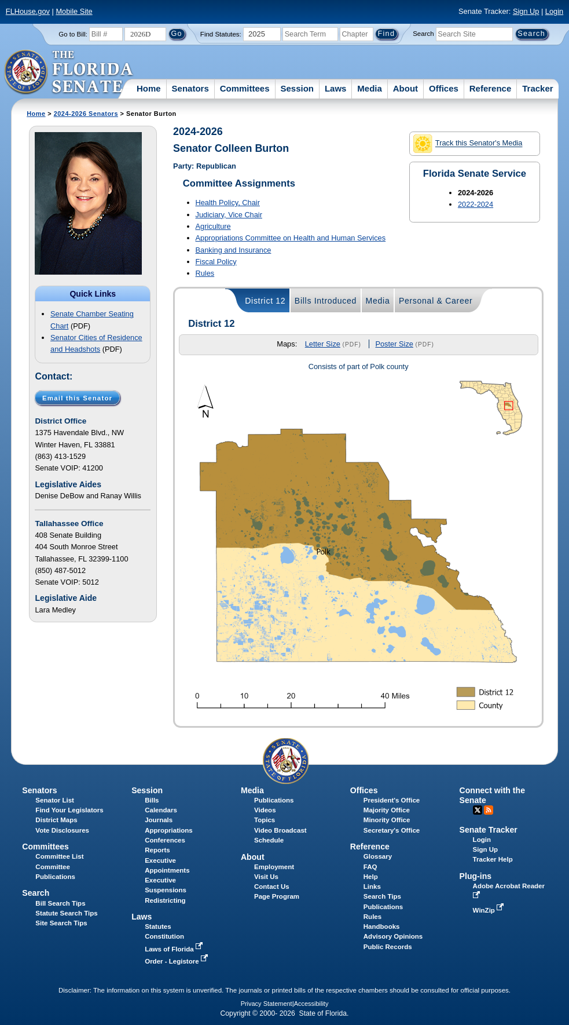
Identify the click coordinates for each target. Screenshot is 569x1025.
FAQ (370, 866)
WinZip (489, 910)
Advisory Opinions (393, 936)
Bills (152, 800)
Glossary (378, 856)
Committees (245, 88)
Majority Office (387, 810)
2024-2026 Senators (86, 113)
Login (554, 11)
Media (369, 88)
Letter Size (322, 344)
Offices (443, 88)
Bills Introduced (326, 300)
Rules (205, 273)
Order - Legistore (177, 961)
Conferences (165, 840)
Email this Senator (77, 397)
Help (371, 876)
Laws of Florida (175, 949)
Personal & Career (436, 300)
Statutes (158, 926)
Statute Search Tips (66, 913)
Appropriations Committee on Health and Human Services (291, 238)
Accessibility (311, 1003)
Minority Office (387, 819)
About (405, 88)
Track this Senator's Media (467, 143)
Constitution (164, 936)
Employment (274, 866)
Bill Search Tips (60, 903)
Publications (273, 800)
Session (297, 88)
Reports (157, 850)
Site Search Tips (61, 923)
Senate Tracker (488, 829)
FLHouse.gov (28, 11)
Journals (158, 819)
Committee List (59, 856)
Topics (264, 819)
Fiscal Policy (216, 261)
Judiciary (229, 214)
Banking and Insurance (233, 250)
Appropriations (169, 830)
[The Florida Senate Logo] (69, 72)
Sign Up (526, 11)
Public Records (388, 946)
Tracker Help (493, 859)
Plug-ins (476, 876)
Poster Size (394, 344)
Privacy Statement (266, 1003)
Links (372, 886)
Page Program (276, 896)
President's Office (392, 800)
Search (423, 33)
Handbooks (382, 926)
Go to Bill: (72, 34)
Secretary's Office (392, 830)
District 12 (265, 300)
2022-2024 (475, 204)
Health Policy (228, 202)
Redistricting (165, 900)
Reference (490, 88)
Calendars (161, 810)
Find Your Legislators (69, 810)
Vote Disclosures (62, 830)
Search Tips (382, 896)
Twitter (477, 810)
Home (149, 88)
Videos (265, 810)
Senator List (54, 800)
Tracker (537, 88)
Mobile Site (74, 11)
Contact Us (271, 886)
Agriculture (213, 226)
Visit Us (266, 876)
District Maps (56, 819)
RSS (488, 810)
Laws (336, 88)
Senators (190, 88)
